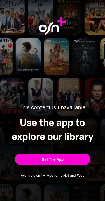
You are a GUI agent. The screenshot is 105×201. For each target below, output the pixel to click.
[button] (52, 159)
